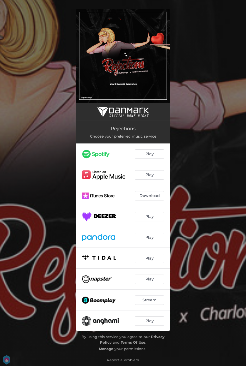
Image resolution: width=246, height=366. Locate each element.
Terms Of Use (133, 342)
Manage (106, 349)
